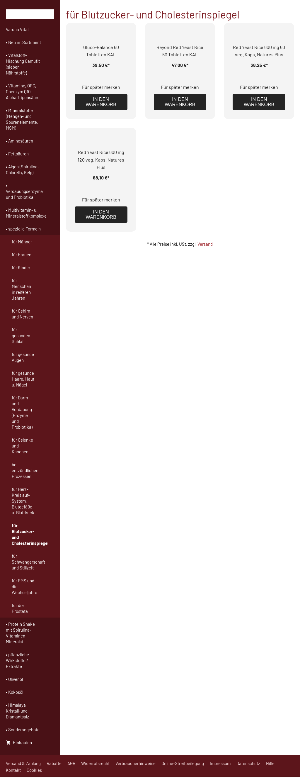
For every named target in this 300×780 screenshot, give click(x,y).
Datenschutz (248, 763)
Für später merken (101, 87)
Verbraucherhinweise (135, 763)
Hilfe (270, 763)
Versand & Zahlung (23, 763)
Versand (205, 244)
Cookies (34, 770)
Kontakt (13, 770)
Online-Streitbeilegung (182, 763)
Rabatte (54, 763)
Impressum (220, 763)
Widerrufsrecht (95, 763)
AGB (71, 763)
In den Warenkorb (101, 102)
